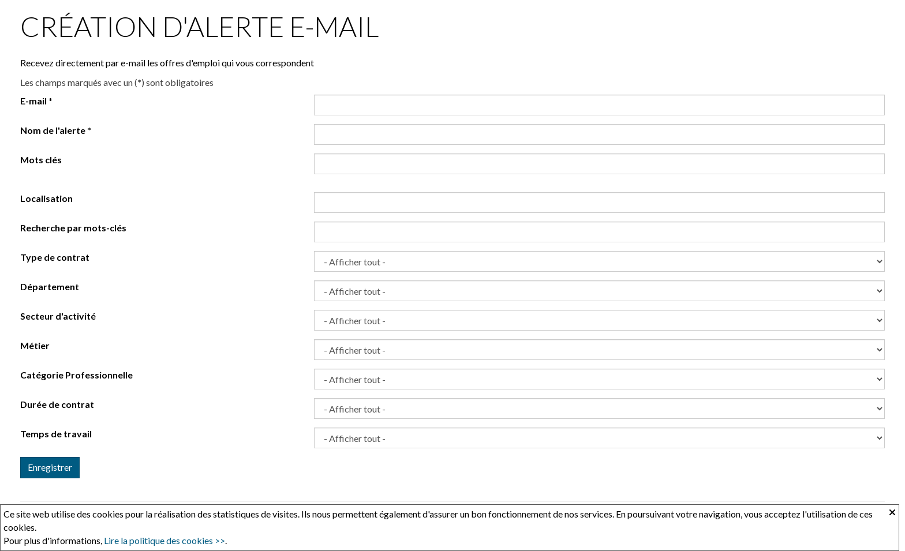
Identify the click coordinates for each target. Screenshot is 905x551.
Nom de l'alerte (55, 130)
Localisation (46, 198)
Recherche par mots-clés (73, 227)
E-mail (36, 100)
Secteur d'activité (58, 315)
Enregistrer (50, 467)
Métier (35, 345)
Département (49, 286)
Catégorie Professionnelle (76, 374)
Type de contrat (54, 257)
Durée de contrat (57, 404)
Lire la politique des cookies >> (164, 540)
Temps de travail (56, 433)
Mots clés (41, 159)
